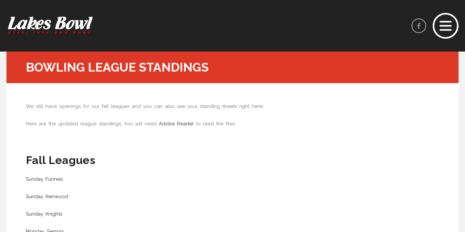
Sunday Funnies (44, 179)
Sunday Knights (44, 214)
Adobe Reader (176, 124)
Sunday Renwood (47, 196)
